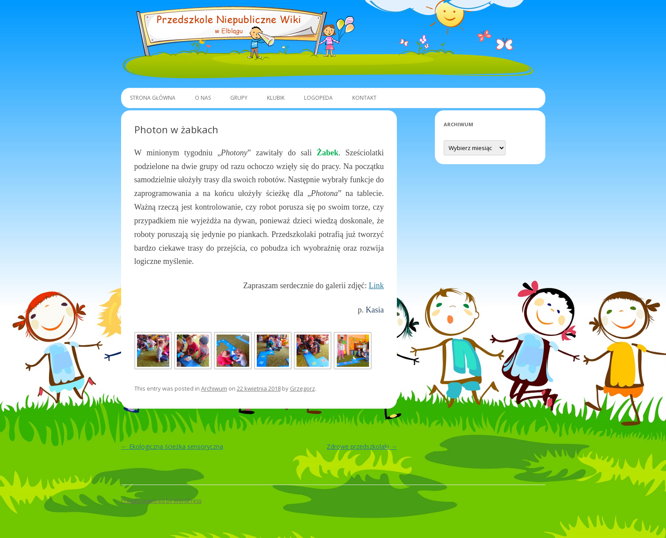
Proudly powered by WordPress (161, 500)
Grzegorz (302, 388)
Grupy (238, 98)
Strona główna (152, 98)
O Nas (203, 98)
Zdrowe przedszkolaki (362, 446)
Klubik (276, 98)
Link (376, 285)
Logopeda (318, 98)
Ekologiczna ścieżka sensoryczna (172, 446)
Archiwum (214, 388)
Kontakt (364, 98)
